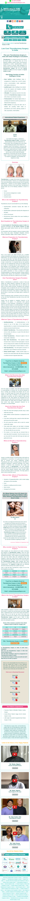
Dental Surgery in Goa (15, 899)
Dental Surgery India (20, 887)
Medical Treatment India (21, 893)
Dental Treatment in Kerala (21, 894)
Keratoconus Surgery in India (9, 896)
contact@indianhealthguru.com (16, 2)
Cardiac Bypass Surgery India (17, 885)
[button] (15, 768)
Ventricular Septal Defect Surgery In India (12, 877)
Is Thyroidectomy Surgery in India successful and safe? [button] (14, 656)
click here (23, 363)
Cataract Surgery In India (8, 894)
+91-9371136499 (16, 0)
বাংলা (19, 40)
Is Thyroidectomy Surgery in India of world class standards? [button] (14, 648)
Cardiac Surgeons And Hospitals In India (15, 891)
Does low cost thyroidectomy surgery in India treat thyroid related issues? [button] (14, 651)
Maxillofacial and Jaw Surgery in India (19, 898)
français (15, 40)
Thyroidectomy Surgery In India (14, 879)
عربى (10, 40)
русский (24, 40)
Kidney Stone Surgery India (9, 882)
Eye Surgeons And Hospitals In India (13, 890)
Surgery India (10, 43)
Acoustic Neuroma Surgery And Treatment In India (17, 880)
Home (3, 43)
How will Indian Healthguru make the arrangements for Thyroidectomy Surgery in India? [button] (14, 654)
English (6, 40)
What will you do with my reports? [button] (9, 658)
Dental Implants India (9, 883)
